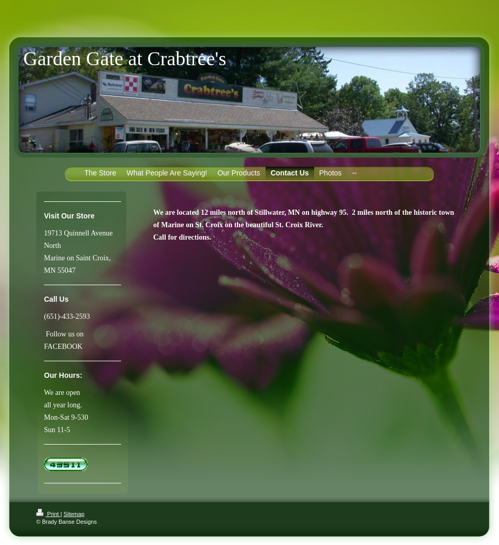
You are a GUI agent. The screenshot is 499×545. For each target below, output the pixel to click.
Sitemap (74, 514)
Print (48, 514)
